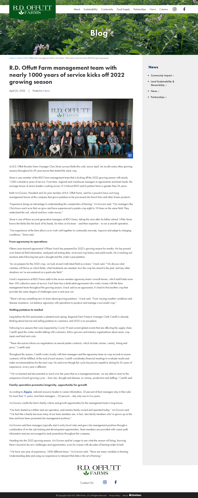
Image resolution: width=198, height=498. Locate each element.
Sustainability (91, 9)
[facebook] (184, 9)
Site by (132, 495)
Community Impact (161, 75)
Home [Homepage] (12, 58)
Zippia (28, 392)
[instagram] (174, 9)
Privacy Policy (114, 495)
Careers (164, 9)
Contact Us (86, 483)
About (77, 9)
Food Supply (123, 9)
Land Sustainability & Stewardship (162, 83)
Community (107, 9)
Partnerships (139, 9)
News (153, 9)
